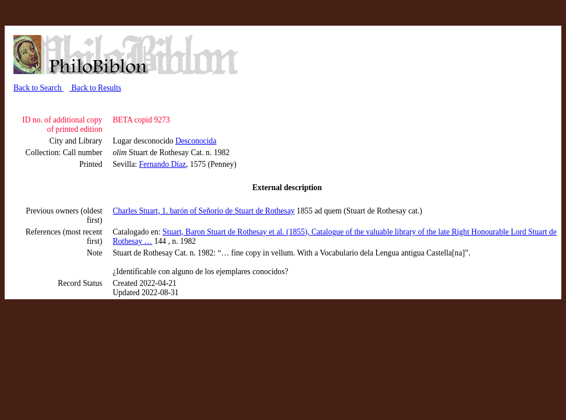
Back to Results (95, 87)
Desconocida (195, 140)
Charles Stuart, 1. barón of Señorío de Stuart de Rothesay (203, 210)
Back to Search (38, 87)
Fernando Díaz (162, 164)
